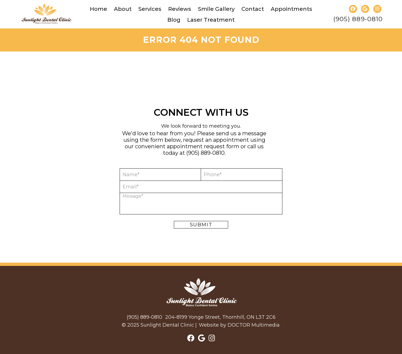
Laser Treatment (211, 20)
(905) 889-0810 (358, 19)
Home (98, 9)
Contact (252, 9)
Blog (173, 20)
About (123, 9)
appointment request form (203, 146)
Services (149, 9)
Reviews (179, 9)
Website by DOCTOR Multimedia (239, 325)
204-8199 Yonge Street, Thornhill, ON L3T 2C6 (220, 317)
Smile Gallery (216, 9)
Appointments (291, 9)
